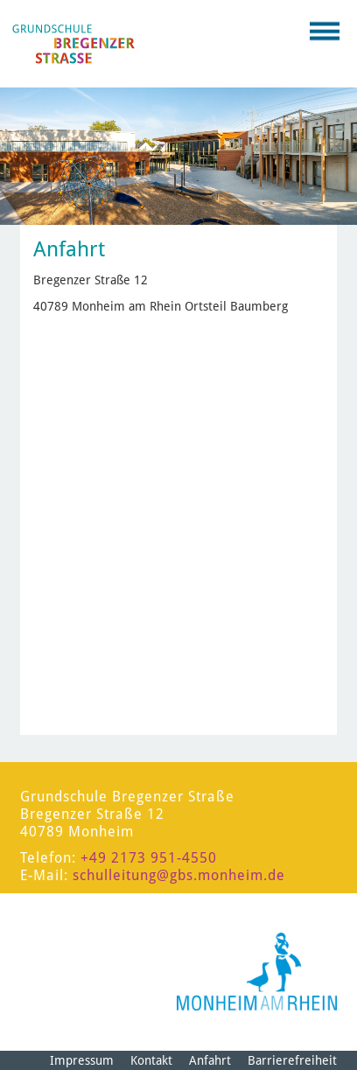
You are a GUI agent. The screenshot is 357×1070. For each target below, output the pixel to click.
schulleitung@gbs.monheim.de (179, 875)
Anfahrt (210, 1060)
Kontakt (151, 1060)
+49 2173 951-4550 (148, 858)
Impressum (82, 1060)
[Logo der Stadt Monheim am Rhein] (257, 972)
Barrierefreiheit (292, 1060)
